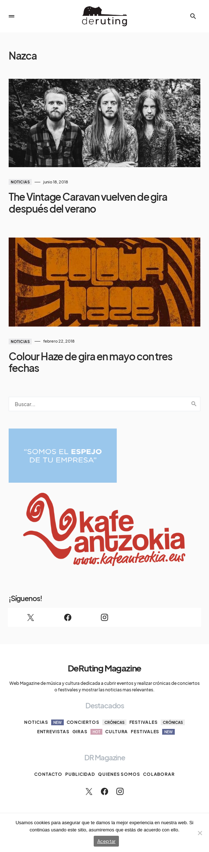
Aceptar (106, 841)
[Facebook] (67, 617)
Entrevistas (53, 731)
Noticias (20, 182)
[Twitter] (30, 617)
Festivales (157, 722)
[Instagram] (104, 617)
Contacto (48, 774)
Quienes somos (119, 774)
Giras (87, 732)
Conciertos (96, 722)
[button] (11, 16)
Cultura (116, 731)
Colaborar (159, 774)
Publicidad (80, 774)
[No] (200, 832)
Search (194, 404)
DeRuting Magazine (105, 667)
